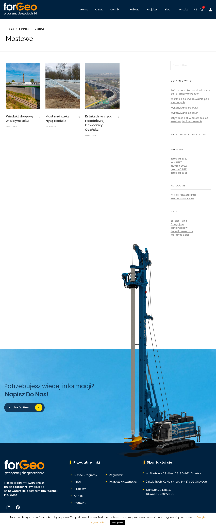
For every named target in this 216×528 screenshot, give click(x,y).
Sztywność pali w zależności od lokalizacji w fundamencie (189, 119)
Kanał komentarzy (182, 231)
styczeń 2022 (179, 165)
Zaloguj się (177, 224)
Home (11, 28)
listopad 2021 (179, 172)
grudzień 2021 (179, 169)
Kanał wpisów (179, 228)
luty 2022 (176, 162)
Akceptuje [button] (117, 522)
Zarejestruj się (179, 220)
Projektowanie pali (183, 195)
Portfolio (24, 28)
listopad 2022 (179, 158)
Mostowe (11, 126)
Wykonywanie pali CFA (184, 107)
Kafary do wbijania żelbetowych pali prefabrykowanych (190, 92)
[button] (201, 10)
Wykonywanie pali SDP (184, 113)
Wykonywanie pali (182, 198)
